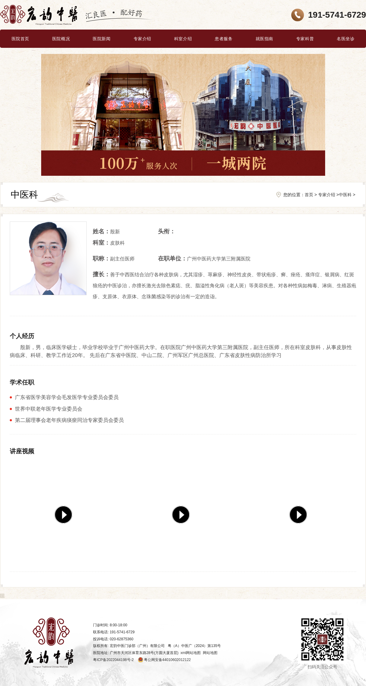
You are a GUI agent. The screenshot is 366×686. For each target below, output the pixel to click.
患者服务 (223, 38)
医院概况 (61, 38)
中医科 (345, 194)
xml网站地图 (191, 653)
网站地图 (210, 653)
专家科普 (305, 38)
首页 (309, 194)
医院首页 (20, 38)
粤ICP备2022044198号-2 (113, 660)
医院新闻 (101, 38)
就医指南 (264, 38)
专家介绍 (142, 38)
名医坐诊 (345, 38)
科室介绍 (183, 38)
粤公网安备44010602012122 (167, 660)
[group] (65, 512)
